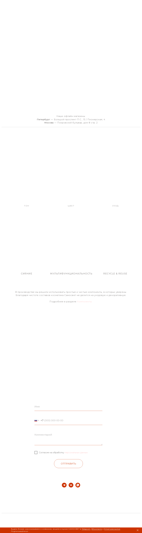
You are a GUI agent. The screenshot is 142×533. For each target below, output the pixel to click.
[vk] (71, 485)
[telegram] (64, 485)
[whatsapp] (77, 485)
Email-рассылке (112, 529)
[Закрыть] (137, 530)
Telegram (86, 529)
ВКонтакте (97, 529)
